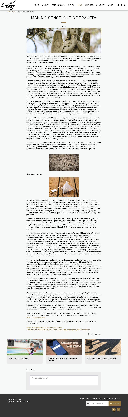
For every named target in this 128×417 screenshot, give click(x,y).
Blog (13, 12)
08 (50, 342)
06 (11, 342)
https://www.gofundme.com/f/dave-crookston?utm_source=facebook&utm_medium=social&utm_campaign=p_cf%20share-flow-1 (58, 328)
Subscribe (114, 403)
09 (89, 342)
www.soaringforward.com (35, 317)
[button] (118, 5)
